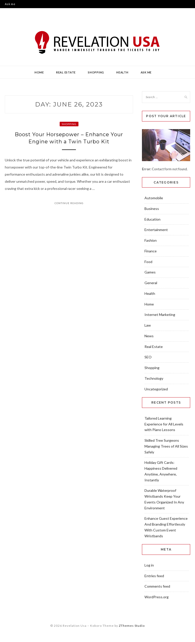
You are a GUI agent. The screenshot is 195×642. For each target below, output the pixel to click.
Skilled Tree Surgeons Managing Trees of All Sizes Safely (166, 446)
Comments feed (157, 586)
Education (152, 219)
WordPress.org (156, 597)
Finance (150, 251)
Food (148, 261)
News (149, 336)
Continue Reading (69, 203)
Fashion (150, 240)
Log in (149, 565)
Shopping (96, 72)
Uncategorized (156, 389)
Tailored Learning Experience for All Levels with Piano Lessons (163, 424)
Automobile (153, 198)
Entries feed (154, 576)
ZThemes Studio (132, 626)
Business (151, 208)
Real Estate (66, 72)
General (150, 283)
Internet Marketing (159, 314)
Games (150, 272)
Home (39, 72)
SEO (148, 357)
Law (147, 325)
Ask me (10, 4)
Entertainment (156, 229)
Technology (153, 378)
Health (122, 72)
